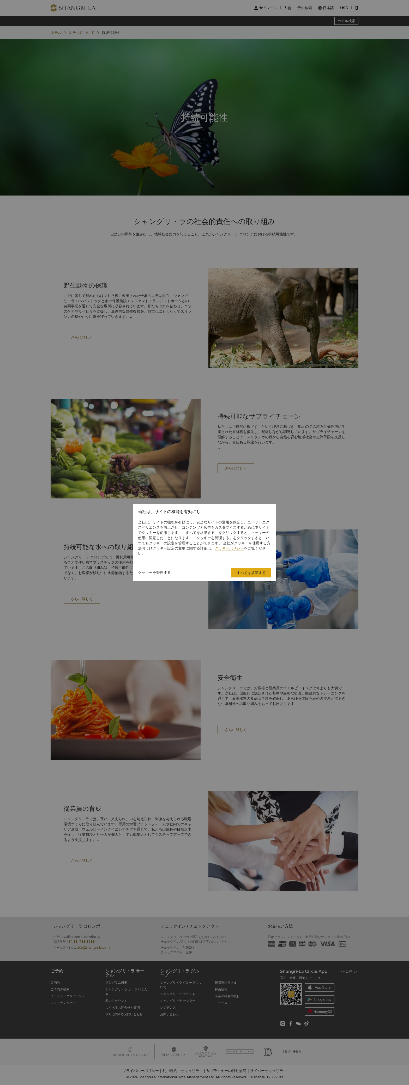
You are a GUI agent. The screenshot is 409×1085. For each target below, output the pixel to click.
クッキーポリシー (229, 548)
